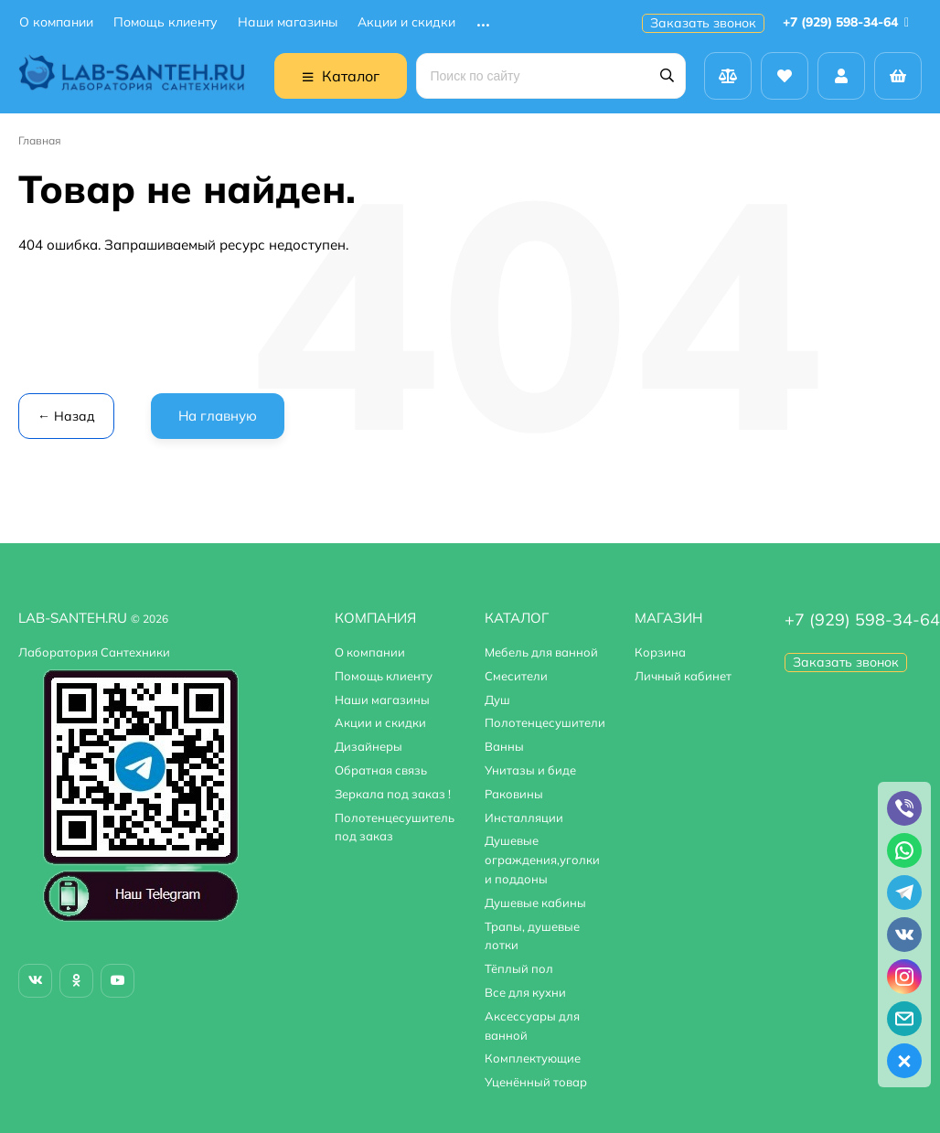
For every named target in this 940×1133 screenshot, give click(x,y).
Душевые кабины (535, 902)
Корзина (660, 652)
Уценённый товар (536, 1081)
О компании (56, 22)
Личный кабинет (683, 675)
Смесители (516, 675)
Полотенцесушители (545, 722)
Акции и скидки (406, 22)
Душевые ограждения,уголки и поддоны (542, 859)
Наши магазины (287, 22)
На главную (217, 415)
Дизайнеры (368, 746)
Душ (497, 699)
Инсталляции (524, 817)
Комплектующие (533, 1058)
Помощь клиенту (165, 22)
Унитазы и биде (530, 770)
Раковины (514, 793)
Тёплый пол (519, 968)
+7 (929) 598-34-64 (850, 22)
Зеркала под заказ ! (393, 793)
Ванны (504, 746)
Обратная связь (381, 770)
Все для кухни (525, 992)
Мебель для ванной (541, 652)
